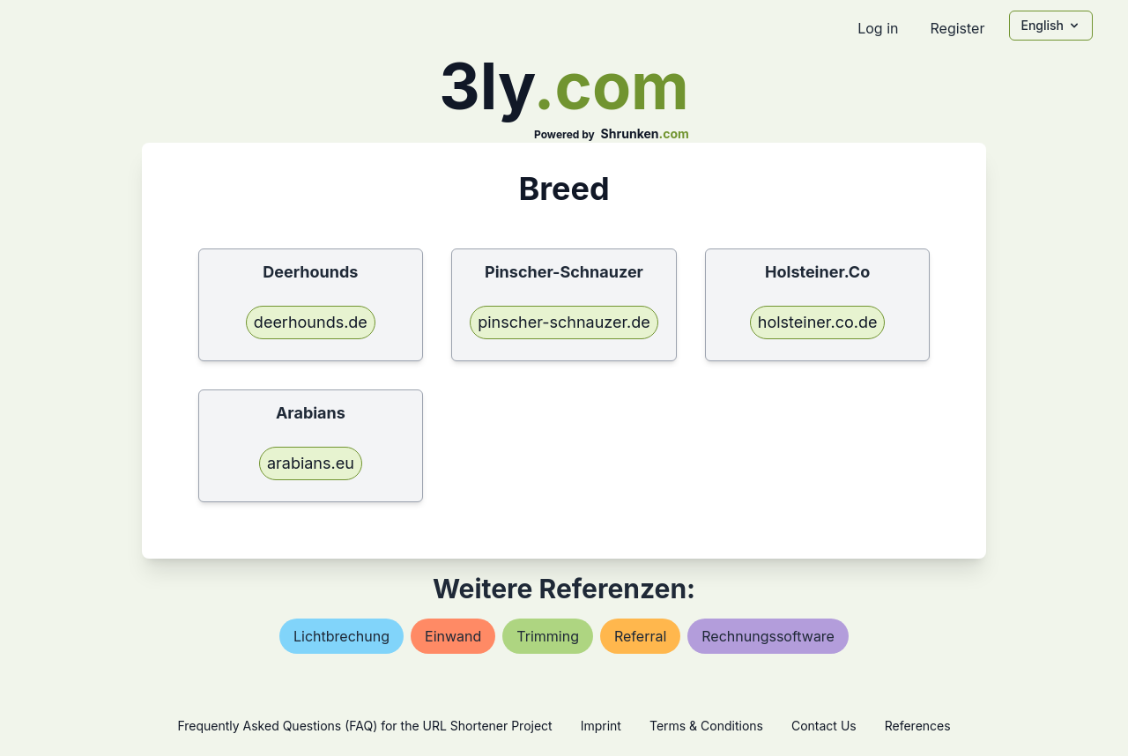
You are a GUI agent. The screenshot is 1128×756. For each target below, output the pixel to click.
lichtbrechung (341, 636)
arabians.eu (310, 463)
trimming (547, 636)
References (918, 725)
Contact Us (824, 725)
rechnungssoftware (768, 636)
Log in (877, 28)
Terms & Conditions (706, 725)
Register (957, 28)
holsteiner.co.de (818, 322)
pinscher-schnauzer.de (564, 322)
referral (640, 636)
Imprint (601, 725)
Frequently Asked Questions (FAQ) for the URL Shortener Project (364, 725)
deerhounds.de (310, 322)
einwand (453, 636)
